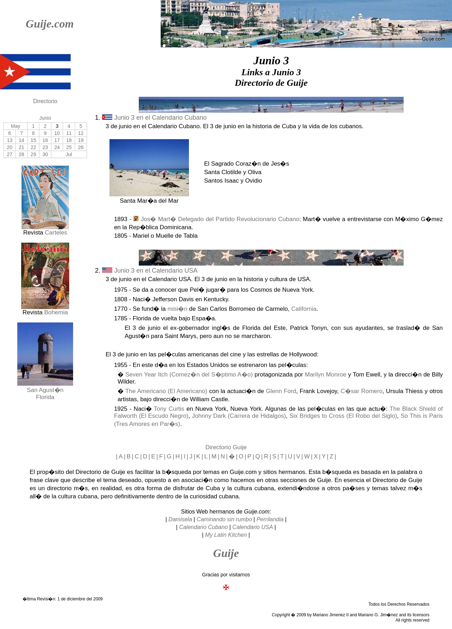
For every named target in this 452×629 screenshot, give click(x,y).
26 (81, 147)
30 (45, 154)
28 (21, 154)
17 (57, 140)
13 (9, 140)
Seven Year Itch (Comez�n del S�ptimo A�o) (189, 374)
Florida (45, 397)
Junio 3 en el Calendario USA (149, 270)
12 (81, 133)
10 (57, 133)
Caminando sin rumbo (224, 519)
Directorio (45, 101)
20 (9, 147)
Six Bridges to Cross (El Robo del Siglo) (343, 416)
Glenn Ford (281, 391)
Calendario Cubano (203, 527)
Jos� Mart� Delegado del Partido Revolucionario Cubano (220, 219)
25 (69, 147)
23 (45, 147)
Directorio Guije (225, 447)
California (304, 308)
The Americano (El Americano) (166, 391)
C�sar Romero (362, 391)
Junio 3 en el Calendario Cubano (154, 117)
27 (9, 154)
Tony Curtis (169, 408)
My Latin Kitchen (226, 535)
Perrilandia (269, 519)
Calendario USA (252, 527)
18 (69, 140)
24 (57, 147)
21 (21, 147)
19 (81, 140)
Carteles (56, 232)
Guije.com (50, 23)
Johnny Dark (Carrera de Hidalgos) (239, 416)
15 (33, 140)
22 (33, 147)
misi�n (177, 308)
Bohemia (56, 312)
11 (69, 133)
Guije (226, 553)
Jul (69, 154)
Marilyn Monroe (325, 374)
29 (33, 154)
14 (21, 140)
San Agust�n (45, 390)
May (15, 126)
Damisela (180, 519)
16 (45, 140)
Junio (45, 118)
